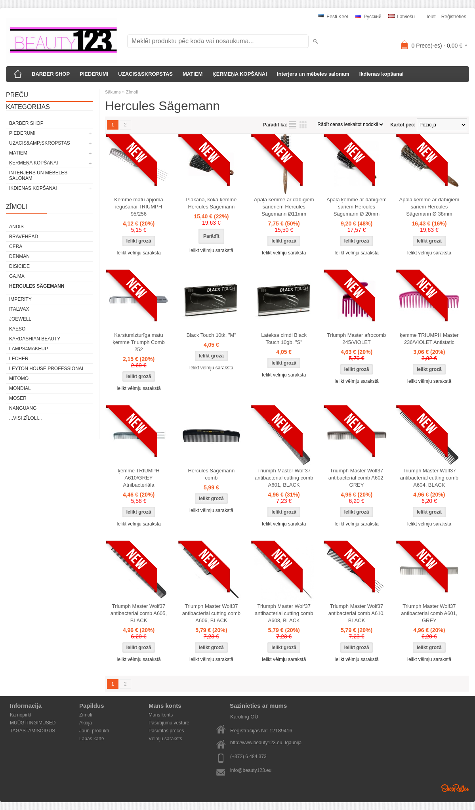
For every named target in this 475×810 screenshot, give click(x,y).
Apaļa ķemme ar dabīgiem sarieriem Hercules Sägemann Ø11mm (284, 207)
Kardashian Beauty (34, 339)
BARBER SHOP (51, 74)
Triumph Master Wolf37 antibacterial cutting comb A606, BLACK (211, 613)
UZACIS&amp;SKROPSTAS (39, 143)
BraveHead (23, 236)
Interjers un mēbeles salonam (313, 74)
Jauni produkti (94, 731)
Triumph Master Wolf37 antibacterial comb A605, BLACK (139, 613)
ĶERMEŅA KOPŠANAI (239, 74)
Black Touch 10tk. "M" (211, 335)
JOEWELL (20, 319)
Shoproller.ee (455, 788)
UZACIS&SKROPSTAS (145, 74)
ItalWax (19, 309)
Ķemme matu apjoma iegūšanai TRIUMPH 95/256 (138, 207)
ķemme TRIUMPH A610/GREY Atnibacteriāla (138, 478)
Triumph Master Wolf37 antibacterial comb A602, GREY (356, 478)
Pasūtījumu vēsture (169, 723)
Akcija (85, 723)
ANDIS (16, 226)
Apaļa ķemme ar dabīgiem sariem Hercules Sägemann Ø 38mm (429, 207)
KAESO (17, 329)
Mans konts (161, 715)
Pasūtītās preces (166, 731)
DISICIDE (19, 266)
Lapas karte (91, 738)
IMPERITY (20, 299)
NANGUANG (22, 408)
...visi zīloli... (25, 418)
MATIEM (192, 74)
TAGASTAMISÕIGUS (32, 731)
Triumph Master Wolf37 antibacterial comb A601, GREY (429, 613)
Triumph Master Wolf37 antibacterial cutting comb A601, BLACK (284, 478)
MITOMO (19, 378)
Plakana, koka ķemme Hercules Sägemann (211, 203)
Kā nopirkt (20, 715)
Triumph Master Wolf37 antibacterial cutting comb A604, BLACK (429, 478)
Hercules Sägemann (36, 286)
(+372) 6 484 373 (248, 756)
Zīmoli (132, 92)
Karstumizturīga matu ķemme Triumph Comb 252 (138, 342)
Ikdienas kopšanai (381, 74)
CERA (15, 246)
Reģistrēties (453, 16)
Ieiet (431, 16)
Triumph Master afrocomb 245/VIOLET (356, 338)
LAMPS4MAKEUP (28, 349)
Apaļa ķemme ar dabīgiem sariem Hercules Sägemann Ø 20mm (356, 207)
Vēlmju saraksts (165, 738)
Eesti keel (333, 16)
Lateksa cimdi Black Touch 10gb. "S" (284, 338)
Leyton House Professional (47, 368)
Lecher (19, 358)
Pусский (368, 16)
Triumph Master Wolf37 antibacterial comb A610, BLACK (356, 613)
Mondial (20, 388)
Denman (19, 256)
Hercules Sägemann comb (211, 474)
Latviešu (401, 16)
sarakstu (292, 124)
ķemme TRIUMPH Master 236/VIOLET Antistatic (429, 338)
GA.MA (17, 276)
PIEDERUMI (94, 74)
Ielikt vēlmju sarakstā (138, 253)
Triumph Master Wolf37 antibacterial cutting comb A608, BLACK (284, 613)
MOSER (18, 398)
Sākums (113, 92)
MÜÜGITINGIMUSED (32, 723)
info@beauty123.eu (250, 770)
